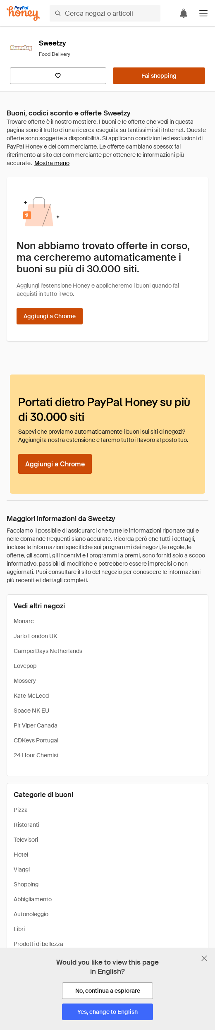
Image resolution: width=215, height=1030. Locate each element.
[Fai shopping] (159, 75)
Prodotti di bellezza (38, 944)
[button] (203, 13)
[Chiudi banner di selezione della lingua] (204, 958)
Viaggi (22, 869)
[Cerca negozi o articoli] (105, 13)
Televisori (26, 839)
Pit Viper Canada (35, 725)
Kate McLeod (31, 695)
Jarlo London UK (35, 636)
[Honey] (23, 13)
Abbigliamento (33, 899)
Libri (19, 929)
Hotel (21, 854)
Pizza (21, 810)
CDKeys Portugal (36, 740)
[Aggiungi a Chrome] (50, 316)
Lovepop (25, 666)
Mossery (25, 680)
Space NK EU (31, 710)
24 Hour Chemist (36, 755)
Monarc (24, 621)
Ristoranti (26, 824)
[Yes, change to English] (107, 1012)
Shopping (26, 884)
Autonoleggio (31, 914)
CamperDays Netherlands (48, 651)
